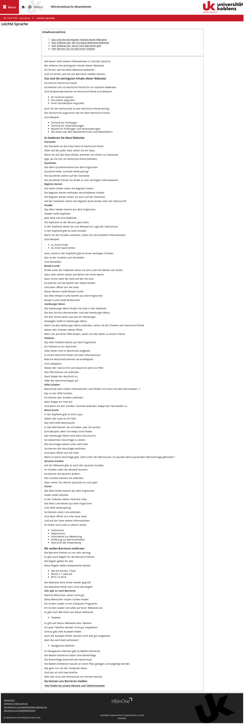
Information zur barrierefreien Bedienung (25, 707)
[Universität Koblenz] (223, 7)
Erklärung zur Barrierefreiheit (19, 710)
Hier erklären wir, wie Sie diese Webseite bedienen (80, 42)
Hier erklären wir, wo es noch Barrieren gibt (76, 45)
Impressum (9, 700)
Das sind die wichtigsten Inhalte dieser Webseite (79, 39)
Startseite (24, 18)
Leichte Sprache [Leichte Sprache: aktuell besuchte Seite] (45, 18)
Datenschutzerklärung (16, 703)
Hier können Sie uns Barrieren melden (73, 48)
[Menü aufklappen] (9, 7)
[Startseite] (23, 7)
